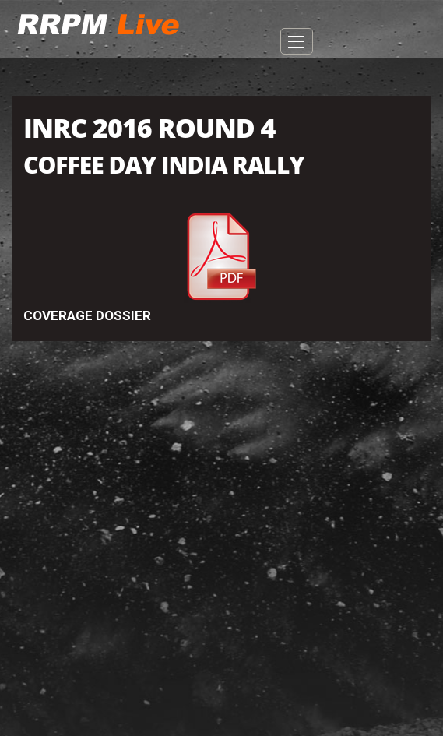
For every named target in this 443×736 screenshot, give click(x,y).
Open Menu (296, 41)
